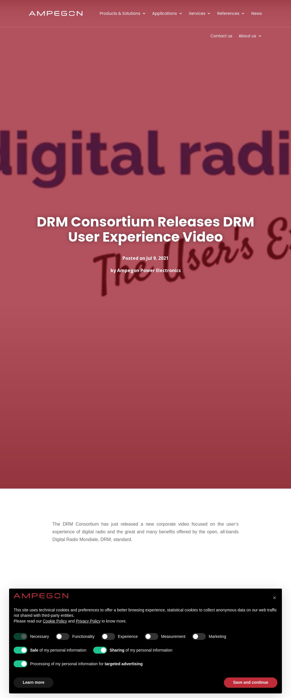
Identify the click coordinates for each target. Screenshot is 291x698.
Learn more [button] (33, 682)
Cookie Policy (55, 621)
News (256, 13)
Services (197, 13)
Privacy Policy (88, 621)
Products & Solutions (120, 13)
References (228, 13)
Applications (164, 13)
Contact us (221, 36)
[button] (274, 597)
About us (247, 36)
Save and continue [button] (250, 682)
